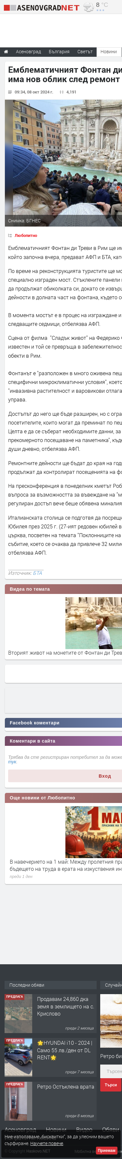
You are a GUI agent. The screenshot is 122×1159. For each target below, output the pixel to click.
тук (12, 761)
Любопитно (26, 235)
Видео (84, 1129)
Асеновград (20, 1129)
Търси (111, 1085)
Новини (109, 51)
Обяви (110, 1129)
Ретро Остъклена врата (65, 1086)
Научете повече (46, 1143)
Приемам (106, 1150)
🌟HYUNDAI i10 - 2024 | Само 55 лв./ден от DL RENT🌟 (64, 1050)
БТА (37, 573)
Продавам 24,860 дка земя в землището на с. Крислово (65, 1006)
